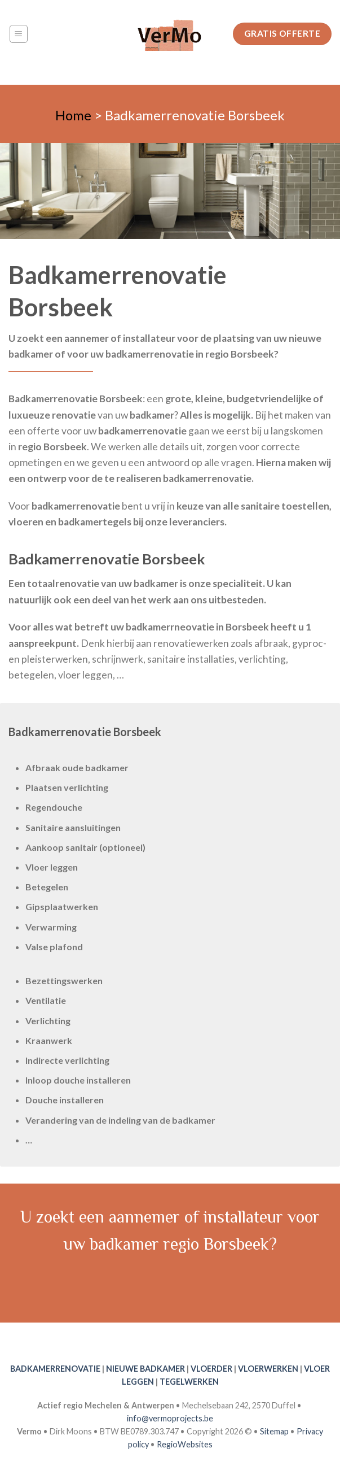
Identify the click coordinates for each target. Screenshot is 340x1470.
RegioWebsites (185, 1444)
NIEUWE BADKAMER (145, 1368)
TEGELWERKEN (189, 1381)
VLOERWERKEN (268, 1368)
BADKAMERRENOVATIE (55, 1368)
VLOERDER (211, 1368)
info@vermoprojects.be (170, 1418)
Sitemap (274, 1431)
